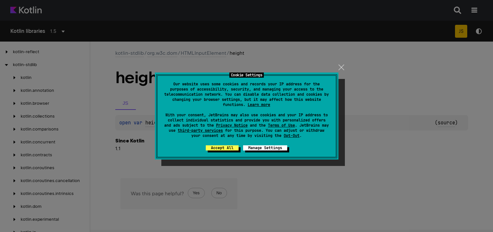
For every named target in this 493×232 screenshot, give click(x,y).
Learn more (259, 104)
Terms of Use (281, 125)
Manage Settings (265, 147)
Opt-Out (291, 135)
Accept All (222, 147)
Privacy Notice (232, 125)
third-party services (200, 130)
